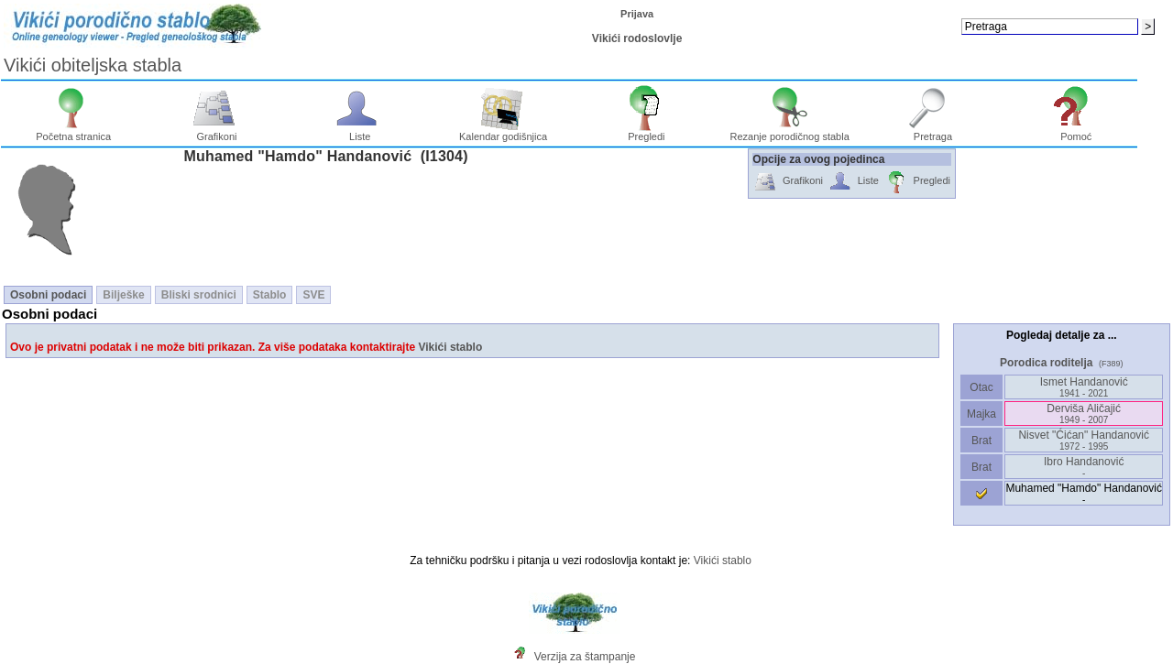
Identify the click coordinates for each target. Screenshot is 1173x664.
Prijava (636, 13)
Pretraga (933, 132)
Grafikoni (217, 132)
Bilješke (123, 294)
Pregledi (646, 132)
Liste (360, 132)
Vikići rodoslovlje (637, 38)
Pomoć (1076, 132)
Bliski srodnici (198, 294)
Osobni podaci (48, 294)
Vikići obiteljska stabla (92, 65)
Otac (981, 387)
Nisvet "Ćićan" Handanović (1083, 440)
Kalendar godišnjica (503, 132)
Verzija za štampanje (585, 656)
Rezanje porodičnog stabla (790, 132)
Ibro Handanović (1084, 466)
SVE (313, 294)
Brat (981, 440)
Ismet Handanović (1084, 387)
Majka (982, 414)
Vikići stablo (450, 347)
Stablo (270, 294)
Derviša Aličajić (1084, 413)
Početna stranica (73, 132)
